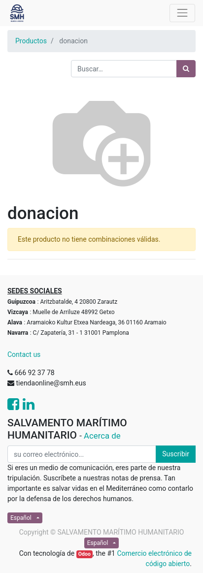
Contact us (23, 354)
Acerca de (102, 436)
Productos (31, 41)
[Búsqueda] (186, 68)
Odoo (84, 554)
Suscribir (175, 454)
